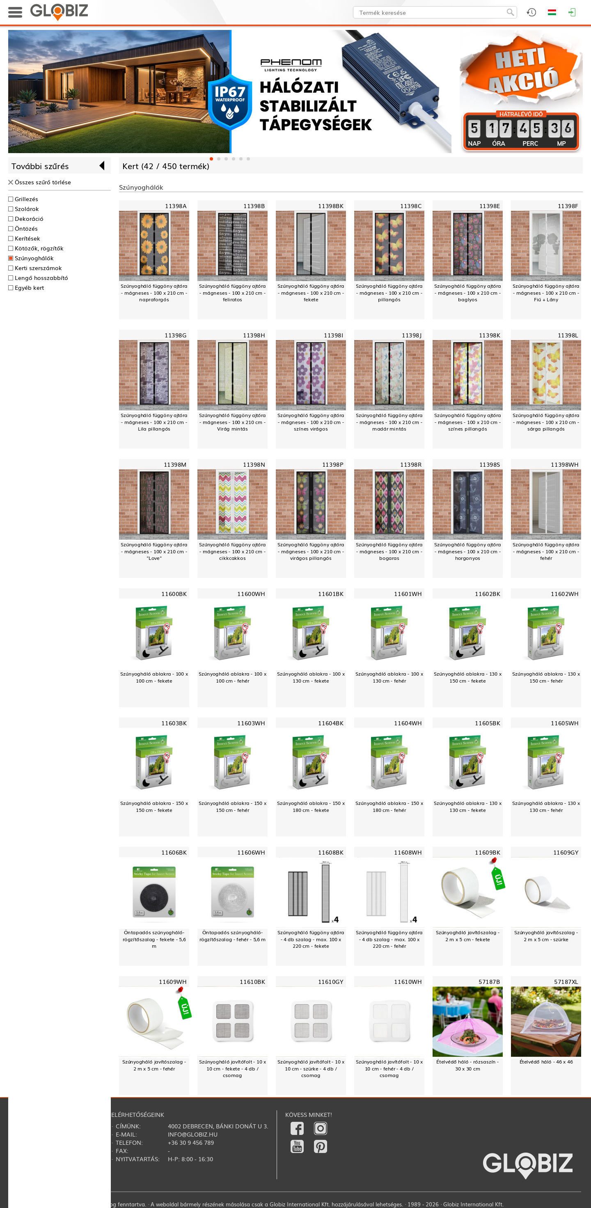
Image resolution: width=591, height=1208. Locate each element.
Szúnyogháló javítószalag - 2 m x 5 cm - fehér (154, 1065)
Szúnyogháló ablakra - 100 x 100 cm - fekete (154, 677)
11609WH (172, 981)
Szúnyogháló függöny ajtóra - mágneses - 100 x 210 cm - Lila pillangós (154, 422)
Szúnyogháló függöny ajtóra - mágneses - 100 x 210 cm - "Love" (154, 551)
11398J (411, 335)
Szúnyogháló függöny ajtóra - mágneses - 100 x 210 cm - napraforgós (154, 292)
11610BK (252, 981)
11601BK (330, 593)
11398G (175, 335)
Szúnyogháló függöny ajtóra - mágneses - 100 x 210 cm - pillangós (389, 292)
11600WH (251, 593)
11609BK (487, 852)
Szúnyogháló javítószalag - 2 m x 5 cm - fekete (468, 935)
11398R (410, 464)
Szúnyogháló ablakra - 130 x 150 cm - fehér (546, 677)
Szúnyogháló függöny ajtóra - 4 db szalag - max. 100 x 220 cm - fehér (389, 939)
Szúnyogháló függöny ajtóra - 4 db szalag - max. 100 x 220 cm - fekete (310, 939)
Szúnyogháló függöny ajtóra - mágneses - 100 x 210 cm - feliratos (232, 292)
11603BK (173, 722)
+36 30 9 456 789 (191, 1142)
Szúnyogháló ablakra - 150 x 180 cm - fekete (310, 806)
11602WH (564, 593)
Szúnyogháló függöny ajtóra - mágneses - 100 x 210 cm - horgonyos (467, 551)
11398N (254, 464)
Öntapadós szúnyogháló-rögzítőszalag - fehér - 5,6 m (232, 935)
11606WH (251, 852)
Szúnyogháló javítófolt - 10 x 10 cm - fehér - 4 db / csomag (389, 1068)
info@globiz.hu (193, 1134)
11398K (489, 335)
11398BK (330, 206)
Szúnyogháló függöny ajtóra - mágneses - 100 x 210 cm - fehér (546, 551)
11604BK (330, 722)
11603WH (251, 722)
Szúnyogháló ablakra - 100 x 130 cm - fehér (389, 677)
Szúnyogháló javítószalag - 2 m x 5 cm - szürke (546, 935)
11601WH (407, 593)
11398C (410, 206)
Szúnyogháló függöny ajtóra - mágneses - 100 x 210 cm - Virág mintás (232, 422)
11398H (254, 335)
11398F (568, 206)
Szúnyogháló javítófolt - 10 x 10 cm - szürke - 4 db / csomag (310, 1068)
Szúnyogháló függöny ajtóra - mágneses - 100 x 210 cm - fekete (310, 292)
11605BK (487, 722)
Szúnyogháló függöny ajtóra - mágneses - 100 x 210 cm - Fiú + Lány (546, 292)
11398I (333, 335)
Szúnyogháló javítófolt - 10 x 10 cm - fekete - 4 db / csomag (232, 1068)
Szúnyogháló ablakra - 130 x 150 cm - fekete (467, 677)
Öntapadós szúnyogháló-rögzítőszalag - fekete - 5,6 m (154, 939)
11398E (489, 206)
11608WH (407, 852)
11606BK (173, 852)
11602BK (487, 593)
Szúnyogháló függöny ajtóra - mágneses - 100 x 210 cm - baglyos (467, 292)
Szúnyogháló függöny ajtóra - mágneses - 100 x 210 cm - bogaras (389, 551)
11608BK (330, 852)
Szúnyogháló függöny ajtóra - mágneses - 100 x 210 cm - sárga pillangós (546, 422)
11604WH (407, 722)
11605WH (564, 722)
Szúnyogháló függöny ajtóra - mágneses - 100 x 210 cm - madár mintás (389, 422)
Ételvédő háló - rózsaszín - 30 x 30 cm (467, 1065)
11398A (175, 206)
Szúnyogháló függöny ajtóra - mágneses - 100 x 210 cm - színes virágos (310, 422)
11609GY (566, 852)
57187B (489, 981)
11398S (489, 464)
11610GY (331, 981)
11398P (332, 464)
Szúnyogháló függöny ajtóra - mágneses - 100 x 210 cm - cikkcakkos (232, 551)
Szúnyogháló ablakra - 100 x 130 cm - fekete (310, 677)
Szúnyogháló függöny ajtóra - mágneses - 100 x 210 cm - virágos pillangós (310, 551)
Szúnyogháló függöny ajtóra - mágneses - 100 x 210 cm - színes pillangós (467, 422)
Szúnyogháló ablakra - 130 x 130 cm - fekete (467, 806)
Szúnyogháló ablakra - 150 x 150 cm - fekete (154, 806)
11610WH (407, 981)
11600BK (173, 593)
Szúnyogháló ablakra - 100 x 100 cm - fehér (232, 677)
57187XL (566, 981)
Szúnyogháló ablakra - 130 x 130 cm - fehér (546, 806)
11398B (254, 206)
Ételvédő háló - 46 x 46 (546, 1061)
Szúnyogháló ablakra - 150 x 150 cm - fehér (232, 806)
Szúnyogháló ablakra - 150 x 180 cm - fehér (389, 806)
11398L (568, 335)
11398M (175, 464)
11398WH (564, 464)
